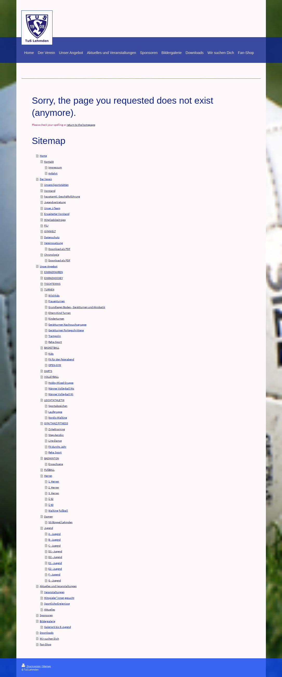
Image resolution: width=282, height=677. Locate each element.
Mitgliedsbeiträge (54, 220)
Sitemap (46, 666)
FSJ (46, 225)
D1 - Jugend (55, 551)
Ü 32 (50, 499)
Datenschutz (52, 237)
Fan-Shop (45, 644)
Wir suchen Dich (49, 638)
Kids (51, 353)
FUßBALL (49, 470)
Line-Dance (55, 440)
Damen (48, 516)
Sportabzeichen (57, 406)
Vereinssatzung (53, 243)
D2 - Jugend (55, 557)
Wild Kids (54, 295)
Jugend (48, 528)
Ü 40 (50, 505)
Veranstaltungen (54, 592)
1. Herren (53, 481)
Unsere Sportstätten (56, 185)
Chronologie (51, 254)
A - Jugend (54, 534)
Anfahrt (52, 173)
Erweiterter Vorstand (56, 214)
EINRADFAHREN (53, 272)
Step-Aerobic (56, 435)
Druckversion (31, 666)
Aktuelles (49, 609)
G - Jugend (54, 580)
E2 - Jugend (55, 568)
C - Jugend (54, 545)
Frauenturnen (56, 301)
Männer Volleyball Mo (61, 388)
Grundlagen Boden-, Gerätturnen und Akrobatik (76, 307)
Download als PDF (59, 249)
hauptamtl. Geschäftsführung (62, 196)
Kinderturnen (56, 318)
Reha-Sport (55, 342)
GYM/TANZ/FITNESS (56, 423)
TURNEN (49, 289)
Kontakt (49, 161)
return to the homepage (81, 125)
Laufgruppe (55, 412)
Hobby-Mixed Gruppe (60, 382)
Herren (48, 475)
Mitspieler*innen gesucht (59, 598)
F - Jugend (54, 574)
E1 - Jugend (55, 563)
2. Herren (53, 487)
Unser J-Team (52, 208)
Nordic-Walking (57, 417)
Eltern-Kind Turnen (59, 313)
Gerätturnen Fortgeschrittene (66, 330)
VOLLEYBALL (51, 377)
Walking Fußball (58, 510)
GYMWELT (50, 231)
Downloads (47, 632)
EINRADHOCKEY (53, 278)
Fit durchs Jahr (57, 446)
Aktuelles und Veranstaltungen (58, 586)
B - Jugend (54, 539)
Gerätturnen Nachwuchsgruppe (67, 324)
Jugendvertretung (55, 202)
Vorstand (49, 191)
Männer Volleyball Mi (60, 394)
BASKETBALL (51, 347)
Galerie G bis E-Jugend (57, 627)
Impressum (55, 167)
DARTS (48, 371)
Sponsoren (46, 615)
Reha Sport (55, 452)
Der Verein (46, 179)
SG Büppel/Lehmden (60, 522)
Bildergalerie (47, 621)
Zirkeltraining (56, 429)
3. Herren (53, 493)
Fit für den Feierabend (61, 359)
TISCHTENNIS (52, 284)
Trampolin (54, 336)
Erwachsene (55, 464)
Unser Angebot (48, 266)
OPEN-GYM (54, 365)
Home (43, 155)
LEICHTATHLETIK (54, 400)
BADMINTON (51, 458)
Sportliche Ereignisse (57, 603)
